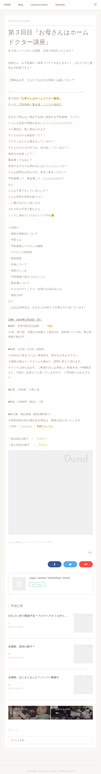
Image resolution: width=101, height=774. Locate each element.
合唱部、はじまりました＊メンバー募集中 (33, 677)
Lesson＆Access (39, 4)
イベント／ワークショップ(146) (37, 542)
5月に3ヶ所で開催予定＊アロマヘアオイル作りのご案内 (41, 615)
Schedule (60, 4)
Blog (20, 4)
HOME (7, 4)
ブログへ (41, 438)
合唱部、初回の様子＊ (21, 647)
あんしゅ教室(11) (15, 542)
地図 (50, 325)
